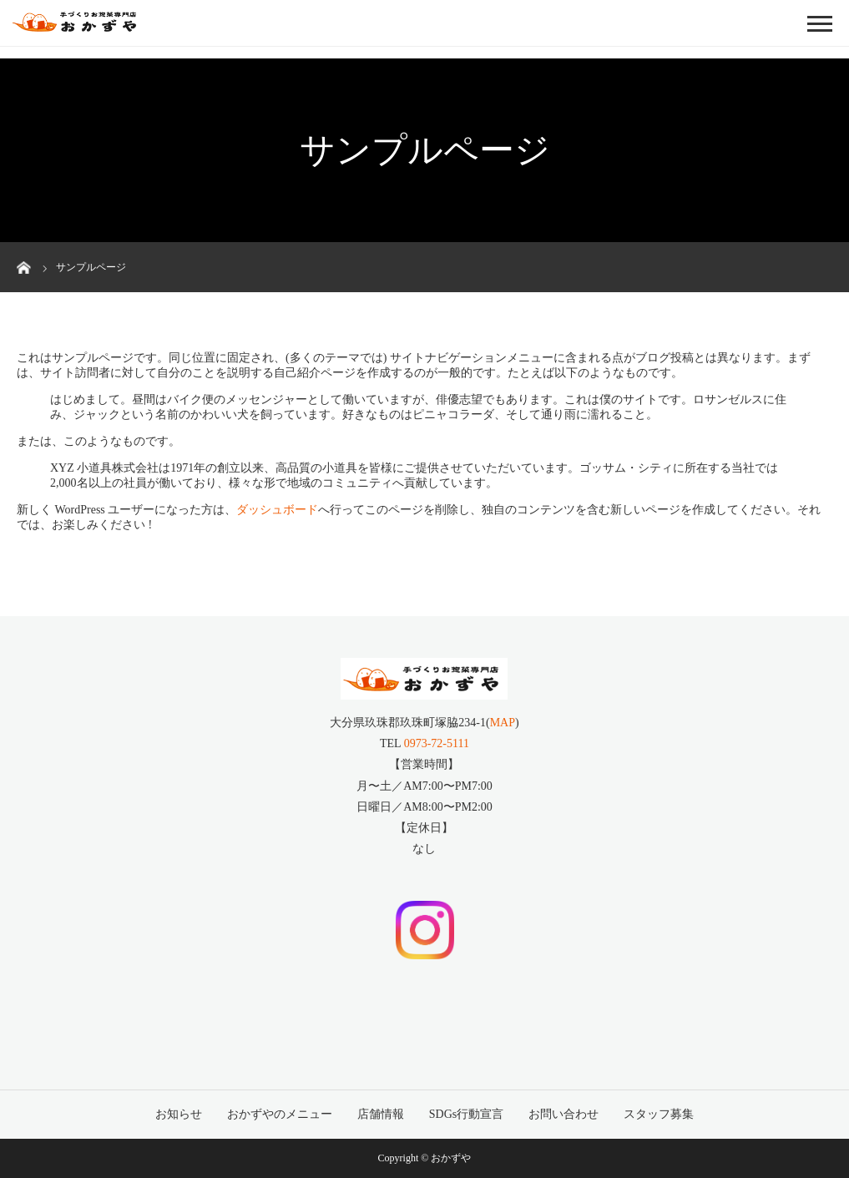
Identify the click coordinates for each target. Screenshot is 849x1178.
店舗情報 (380, 1114)
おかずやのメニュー (279, 1114)
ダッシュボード (277, 509)
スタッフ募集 (659, 1114)
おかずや (451, 1158)
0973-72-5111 (436, 743)
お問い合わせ (563, 1114)
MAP (502, 722)
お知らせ (178, 1114)
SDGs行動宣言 (466, 1114)
